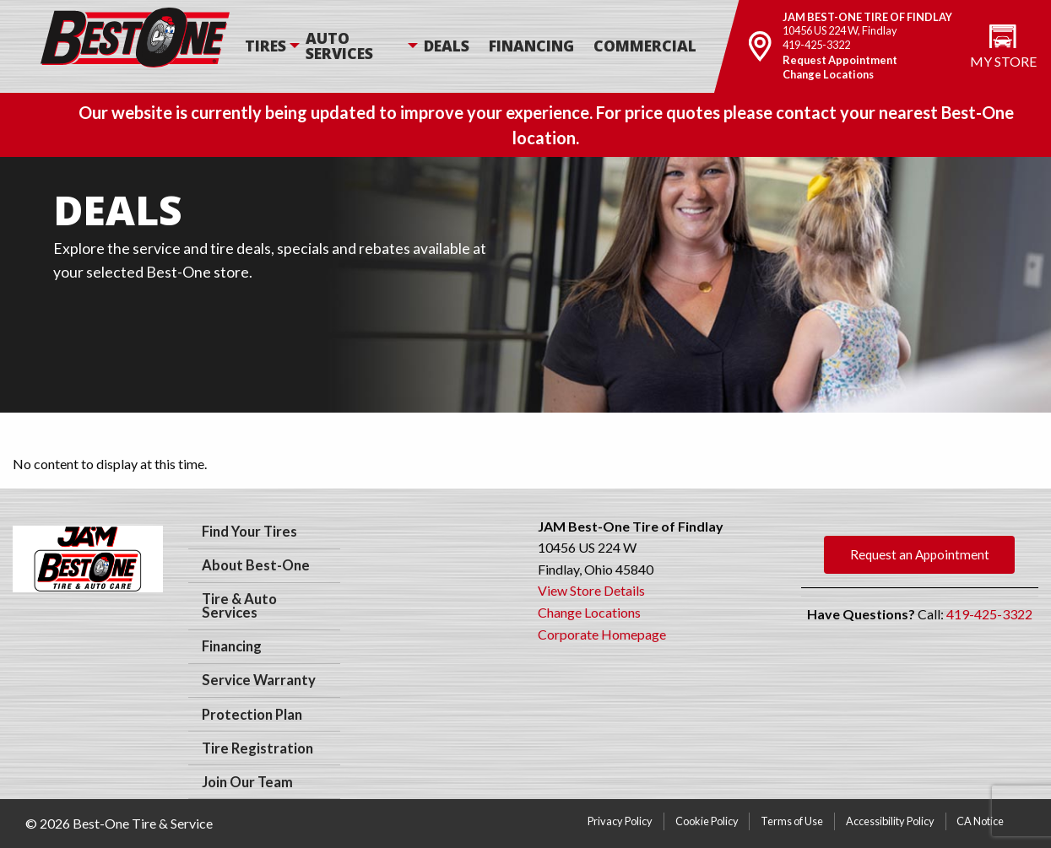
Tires (265, 45)
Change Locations (828, 74)
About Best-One (256, 565)
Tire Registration (257, 748)
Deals (446, 45)
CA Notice (980, 821)
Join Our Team (247, 782)
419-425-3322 (816, 44)
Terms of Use (792, 821)
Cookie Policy (707, 821)
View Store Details (591, 590)
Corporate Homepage (602, 634)
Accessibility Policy (890, 821)
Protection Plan (252, 714)
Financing (531, 45)
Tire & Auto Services (239, 606)
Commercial (644, 45)
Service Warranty (259, 680)
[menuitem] (273, 46)
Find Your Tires (249, 531)
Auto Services (339, 45)
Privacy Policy (620, 821)
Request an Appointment (919, 554)
